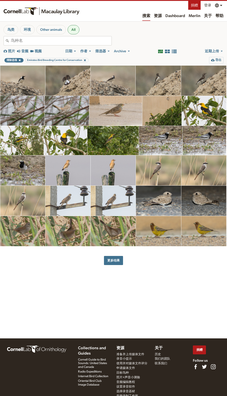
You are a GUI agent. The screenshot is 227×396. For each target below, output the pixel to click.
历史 (158, 354)
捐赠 (194, 5)
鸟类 (10, 29)
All (73, 29)
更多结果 (113, 260)
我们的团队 (162, 358)
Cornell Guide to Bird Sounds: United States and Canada (92, 363)
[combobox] (61, 40)
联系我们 (161, 363)
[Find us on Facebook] (195, 366)
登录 (207, 5)
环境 (27, 29)
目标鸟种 (122, 372)
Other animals (51, 29)
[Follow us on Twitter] (204, 366)
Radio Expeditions (90, 371)
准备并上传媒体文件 (130, 354)
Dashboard (175, 16)
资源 (158, 16)
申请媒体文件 (125, 368)
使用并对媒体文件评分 (131, 363)
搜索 (146, 16)
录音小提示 (124, 358)
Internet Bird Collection (93, 376)
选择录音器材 (125, 391)
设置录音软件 (125, 386)
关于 (208, 16)
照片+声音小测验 (128, 377)
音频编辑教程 (125, 382)
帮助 (219, 16)
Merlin (194, 16)
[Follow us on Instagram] (213, 366)
